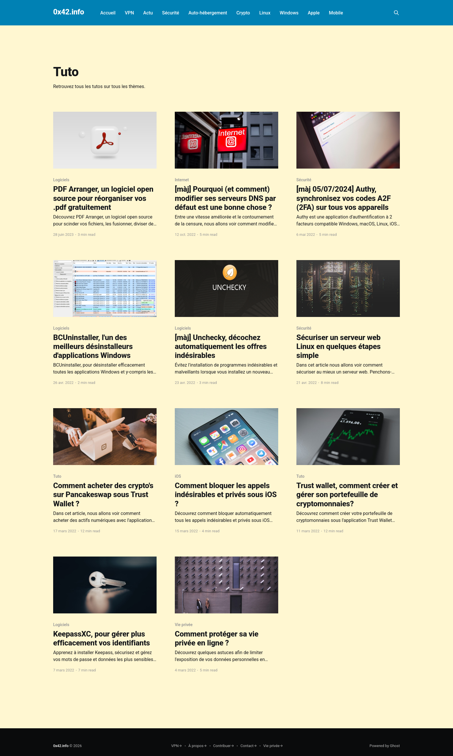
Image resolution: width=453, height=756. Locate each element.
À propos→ (197, 746)
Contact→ (248, 746)
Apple (314, 13)
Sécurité (170, 13)
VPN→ (176, 746)
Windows (289, 13)
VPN (129, 13)
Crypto (243, 13)
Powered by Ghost (385, 746)
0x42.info (68, 12)
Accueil (108, 13)
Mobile (336, 13)
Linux (264, 13)
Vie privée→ (273, 746)
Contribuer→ (223, 746)
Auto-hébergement (207, 13)
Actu (148, 13)
